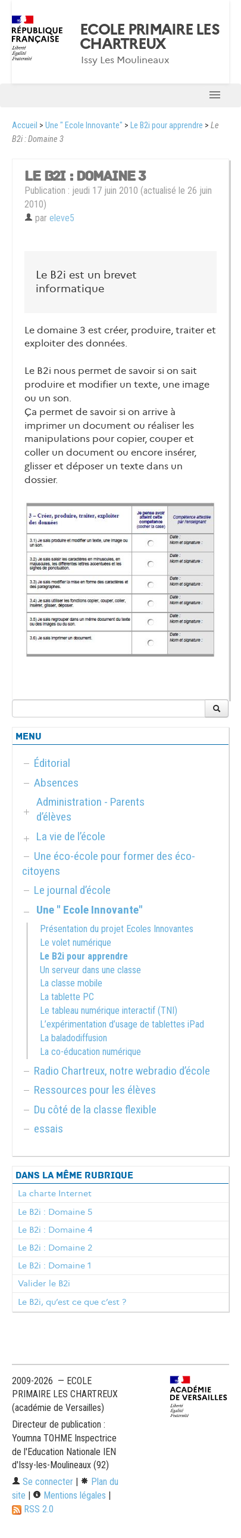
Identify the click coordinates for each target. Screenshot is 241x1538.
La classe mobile (71, 983)
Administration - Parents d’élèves (90, 809)
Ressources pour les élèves (95, 1090)
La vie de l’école (70, 836)
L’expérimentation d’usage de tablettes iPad (122, 1024)
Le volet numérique (75, 942)
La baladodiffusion (73, 1038)
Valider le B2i (44, 1283)
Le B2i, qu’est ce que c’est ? (72, 1301)
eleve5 (61, 218)
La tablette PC (67, 996)
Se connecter (42, 1481)
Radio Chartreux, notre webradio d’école (122, 1071)
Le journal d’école (72, 890)
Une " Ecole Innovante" (84, 125)
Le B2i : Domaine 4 (55, 1229)
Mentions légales (69, 1495)
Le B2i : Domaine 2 (55, 1247)
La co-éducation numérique (90, 1051)
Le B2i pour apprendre (166, 125)
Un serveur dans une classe (90, 970)
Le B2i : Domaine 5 (55, 1211)
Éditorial (52, 763)
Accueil (24, 125)
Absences (56, 783)
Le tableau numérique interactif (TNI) (108, 1010)
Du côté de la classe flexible (95, 1109)
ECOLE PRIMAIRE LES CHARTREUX (149, 37)
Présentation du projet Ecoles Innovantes (116, 928)
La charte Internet (55, 1193)
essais (48, 1128)
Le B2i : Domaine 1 (54, 1265)
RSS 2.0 (33, 1509)
